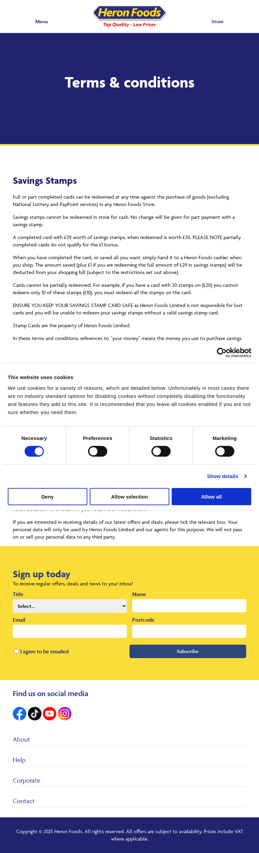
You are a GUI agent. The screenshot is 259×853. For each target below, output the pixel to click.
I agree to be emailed (44, 651)
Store (217, 21)
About (21, 739)
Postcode (143, 619)
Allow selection (129, 496)
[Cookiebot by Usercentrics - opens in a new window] (221, 353)
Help (19, 760)
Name (139, 594)
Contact (24, 801)
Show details (222, 476)
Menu (41, 21)
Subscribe (188, 651)
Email (19, 619)
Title (18, 594)
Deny (47, 496)
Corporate (26, 780)
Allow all (211, 496)
